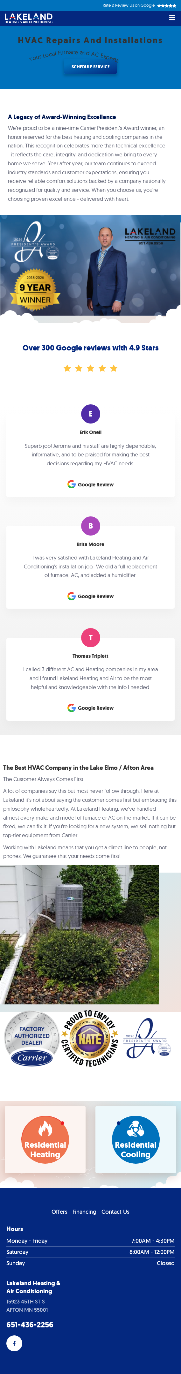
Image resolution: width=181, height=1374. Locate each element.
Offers (59, 1211)
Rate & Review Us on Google (129, 5)
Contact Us (115, 1211)
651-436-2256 (29, 1325)
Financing (84, 1211)
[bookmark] (45, 1139)
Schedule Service (91, 67)
